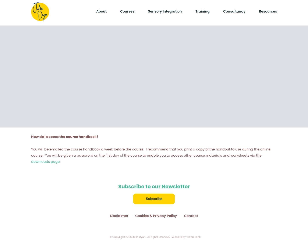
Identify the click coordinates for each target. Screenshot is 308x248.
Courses (127, 11)
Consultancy (234, 11)
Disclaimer (119, 215)
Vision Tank (193, 237)
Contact (191, 215)
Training (202, 11)
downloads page (45, 161)
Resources (268, 11)
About (101, 11)
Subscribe (154, 199)
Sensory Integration (165, 11)
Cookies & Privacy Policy (156, 215)
